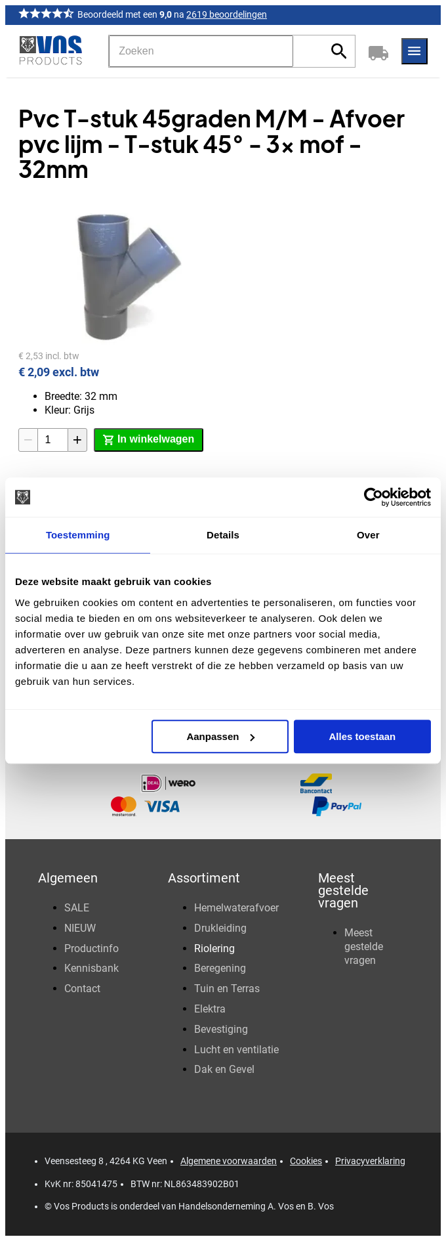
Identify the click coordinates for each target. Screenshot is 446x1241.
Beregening (220, 968)
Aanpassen (220, 736)
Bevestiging (221, 1029)
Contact (82, 988)
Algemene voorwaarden (228, 1161)
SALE (76, 908)
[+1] (77, 440)
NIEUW (80, 928)
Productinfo (91, 948)
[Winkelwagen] (378, 51)
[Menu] (414, 51)
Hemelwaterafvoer (236, 908)
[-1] (28, 440)
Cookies (306, 1161)
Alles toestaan (362, 736)
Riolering (214, 948)
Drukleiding (220, 928)
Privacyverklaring (370, 1161)
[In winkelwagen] (148, 440)
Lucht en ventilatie (236, 1049)
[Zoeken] (201, 51)
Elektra (210, 1009)
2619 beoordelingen (226, 14)
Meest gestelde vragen (363, 946)
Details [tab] (223, 534)
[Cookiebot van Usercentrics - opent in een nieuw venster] (373, 497)
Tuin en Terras (227, 988)
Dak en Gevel (224, 1069)
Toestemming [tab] (78, 534)
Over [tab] (368, 534)
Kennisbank (91, 968)
